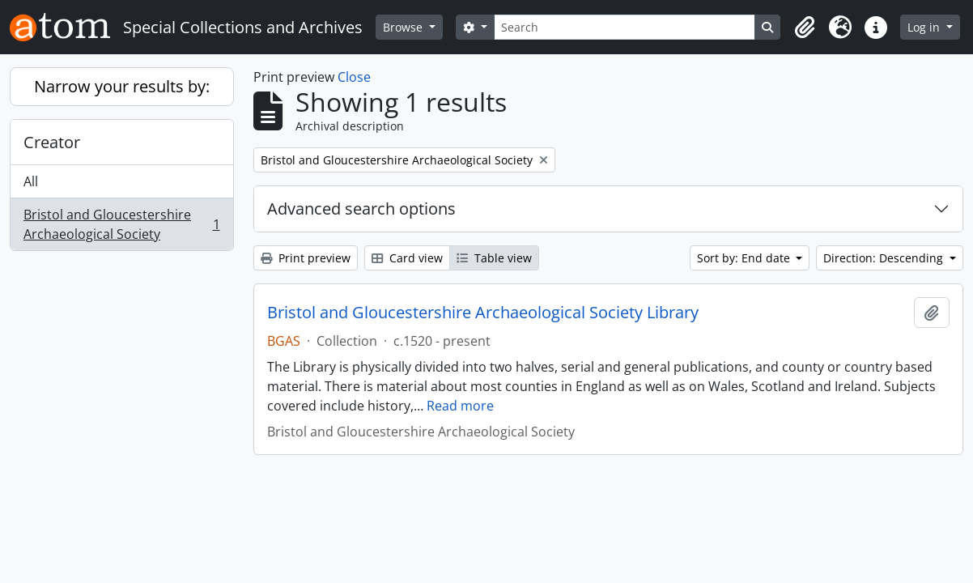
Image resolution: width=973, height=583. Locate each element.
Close (354, 77)
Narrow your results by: (122, 86)
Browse (404, 27)
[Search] (625, 27)
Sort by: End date (745, 258)
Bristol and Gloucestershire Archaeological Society (121, 224)
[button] (804, 27)
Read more (460, 406)
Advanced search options (361, 208)
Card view (407, 258)
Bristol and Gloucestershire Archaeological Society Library (483, 312)
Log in (925, 27)
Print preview (306, 258)
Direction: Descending (884, 258)
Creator (51, 142)
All (30, 181)
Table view (494, 258)
